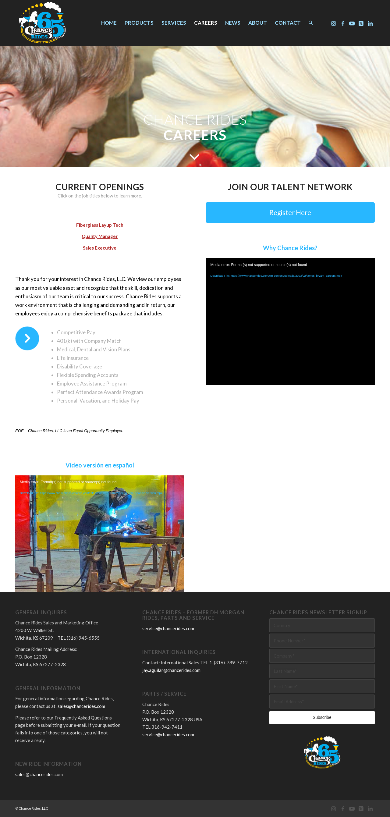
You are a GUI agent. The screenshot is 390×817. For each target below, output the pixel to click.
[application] (99, 522)
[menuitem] (109, 23)
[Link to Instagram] (333, 22)
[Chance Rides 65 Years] (42, 23)
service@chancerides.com (168, 628)
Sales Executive (99, 247)
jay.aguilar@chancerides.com (171, 670)
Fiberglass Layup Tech (99, 225)
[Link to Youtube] (351, 22)
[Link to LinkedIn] (370, 22)
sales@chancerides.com (81, 706)
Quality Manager (100, 236)
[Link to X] (361, 22)
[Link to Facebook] (342, 22)
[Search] (311, 23)
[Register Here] (290, 212)
